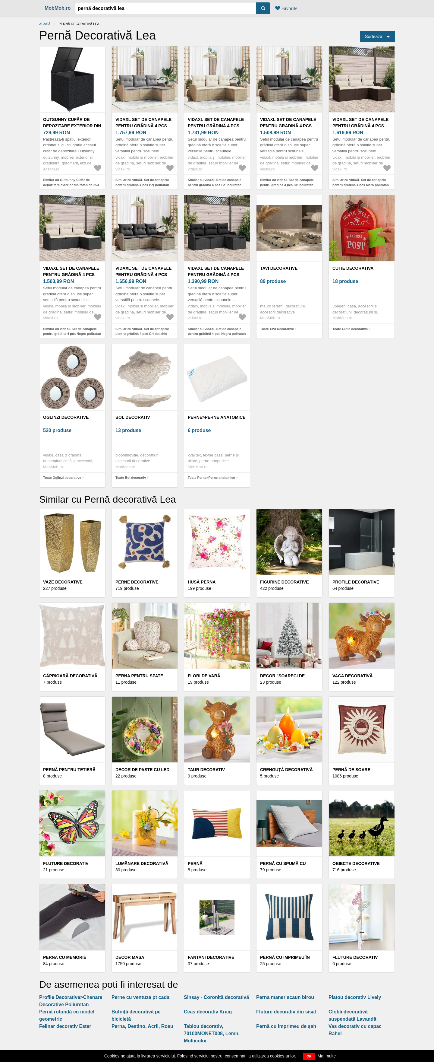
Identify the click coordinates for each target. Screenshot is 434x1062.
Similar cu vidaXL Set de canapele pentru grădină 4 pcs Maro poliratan (360, 182)
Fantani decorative (211, 957)
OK (309, 1056)
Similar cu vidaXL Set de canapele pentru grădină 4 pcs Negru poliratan (72, 331)
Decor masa (129, 957)
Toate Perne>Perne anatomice (211, 477)
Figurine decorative (284, 582)
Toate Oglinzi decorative (62, 477)
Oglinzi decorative (66, 417)
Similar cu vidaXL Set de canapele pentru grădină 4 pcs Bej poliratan (142, 182)
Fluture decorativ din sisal (286, 1011)
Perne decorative (137, 582)
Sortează (373, 36)
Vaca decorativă (352, 675)
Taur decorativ (206, 769)
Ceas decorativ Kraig (208, 1011)
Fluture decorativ (66, 863)
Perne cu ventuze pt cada (140, 997)
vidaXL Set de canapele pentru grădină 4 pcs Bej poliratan (143, 126)
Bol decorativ (132, 417)
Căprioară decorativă (70, 675)
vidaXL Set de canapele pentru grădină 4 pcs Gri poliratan (288, 126)
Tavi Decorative (278, 268)
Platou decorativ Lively (355, 997)
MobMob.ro (58, 8)
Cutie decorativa (352, 268)
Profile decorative (355, 582)
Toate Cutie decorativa (350, 329)
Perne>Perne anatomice (217, 417)
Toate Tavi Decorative (277, 329)
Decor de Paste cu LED (142, 769)
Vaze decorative (63, 582)
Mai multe (327, 1056)
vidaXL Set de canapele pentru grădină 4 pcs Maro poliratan (360, 126)
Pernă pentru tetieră (69, 769)
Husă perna (202, 582)
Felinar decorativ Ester (65, 1026)
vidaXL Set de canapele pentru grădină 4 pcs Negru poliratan (71, 274)
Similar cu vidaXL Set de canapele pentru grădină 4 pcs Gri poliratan (287, 182)
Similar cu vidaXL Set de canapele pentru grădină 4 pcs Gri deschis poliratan (142, 334)
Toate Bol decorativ (130, 477)
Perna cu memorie (64, 957)
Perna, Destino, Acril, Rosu (142, 1026)
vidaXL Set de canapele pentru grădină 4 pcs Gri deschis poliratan (143, 274)
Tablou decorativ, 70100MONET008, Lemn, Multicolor (212, 1033)
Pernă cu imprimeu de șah (286, 1026)
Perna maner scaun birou (285, 997)
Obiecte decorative (356, 863)
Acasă (44, 24)
